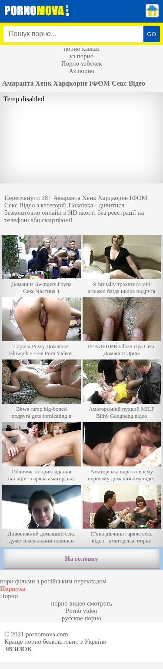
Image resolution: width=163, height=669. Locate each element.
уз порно (82, 56)
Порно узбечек (81, 63)
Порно (9, 595)
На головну (81, 558)
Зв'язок (18, 649)
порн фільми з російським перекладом (53, 581)
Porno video (81, 610)
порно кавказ (81, 48)
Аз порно (81, 70)
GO (151, 34)
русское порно (81, 618)
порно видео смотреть (81, 603)
